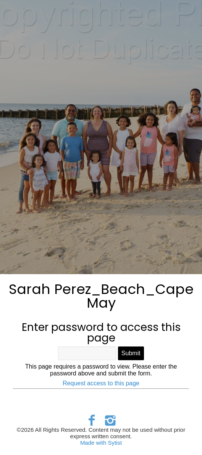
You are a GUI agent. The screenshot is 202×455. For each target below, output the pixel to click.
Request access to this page (101, 383)
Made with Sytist (101, 442)
